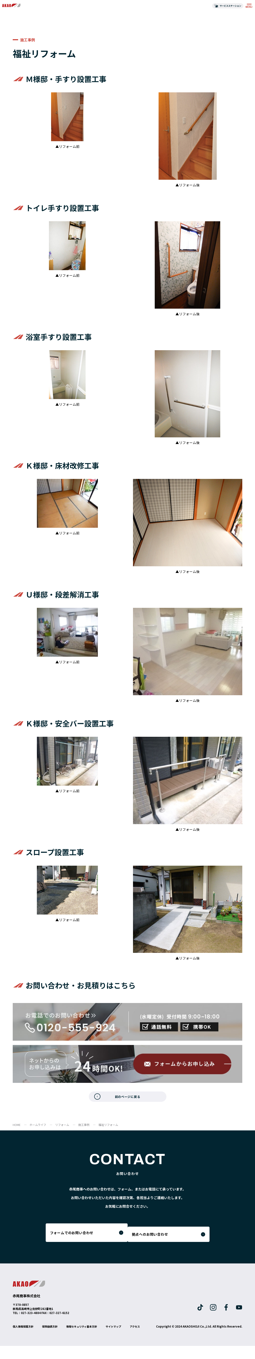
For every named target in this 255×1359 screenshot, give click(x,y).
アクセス (19, 1339)
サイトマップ (126, 1333)
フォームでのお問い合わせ (77, 1238)
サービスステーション (230, 5)
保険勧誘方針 (54, 1333)
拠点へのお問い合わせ (163, 1238)
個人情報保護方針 (25, 1333)
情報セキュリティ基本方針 (90, 1333)
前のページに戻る (127, 1098)
